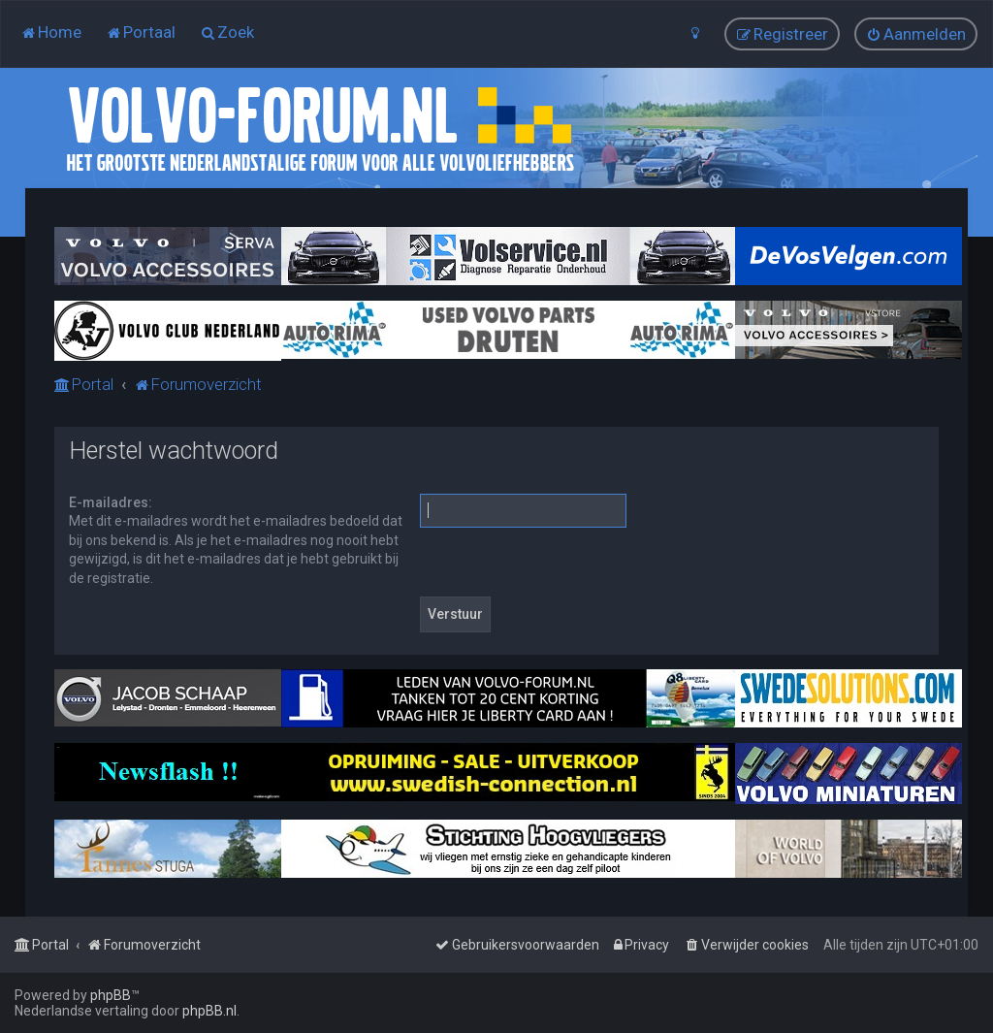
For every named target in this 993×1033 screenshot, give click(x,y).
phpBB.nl (209, 1010)
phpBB (110, 995)
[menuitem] (51, 32)
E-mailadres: (110, 502)
